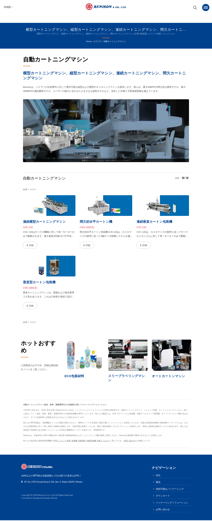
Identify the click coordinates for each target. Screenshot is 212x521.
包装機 (74, 441)
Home (89, 41)
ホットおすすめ (37, 348)
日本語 (8, 7)
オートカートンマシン (169, 376)
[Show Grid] (183, 178)
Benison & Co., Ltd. (46, 496)
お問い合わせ (175, 16)
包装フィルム (103, 441)
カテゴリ (97, 41)
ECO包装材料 (75, 376)
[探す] (195, 7)
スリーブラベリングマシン (127, 379)
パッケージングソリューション (140, 16)
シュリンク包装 (64, 441)
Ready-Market (51, 499)
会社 (32, 16)
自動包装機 (92, 441)
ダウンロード (107, 16)
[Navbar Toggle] (205, 7)
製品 (47, 16)
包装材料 (82, 441)
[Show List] (187, 178)
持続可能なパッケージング (75, 16)
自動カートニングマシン (114, 41)
